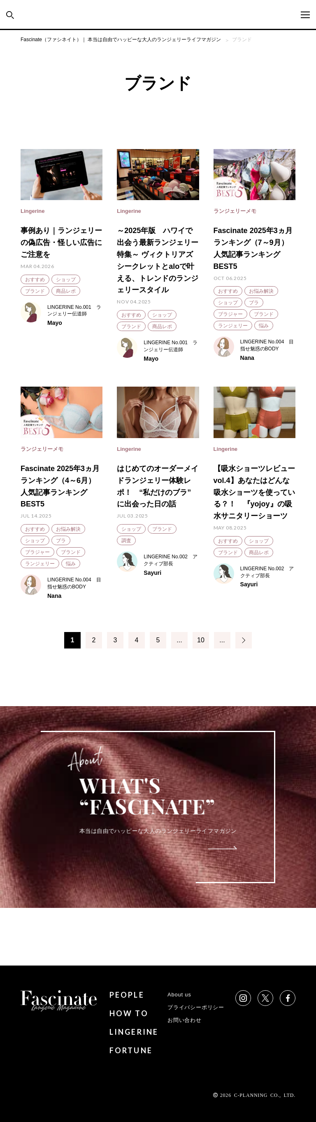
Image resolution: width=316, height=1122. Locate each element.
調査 (126, 541)
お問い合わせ (184, 1020)
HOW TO (129, 1013)
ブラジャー (230, 314)
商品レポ (66, 291)
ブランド (35, 291)
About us (179, 994)
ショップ (66, 279)
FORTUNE (131, 1050)
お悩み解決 (261, 291)
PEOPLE (126, 994)
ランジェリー (233, 326)
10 (200, 640)
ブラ (254, 303)
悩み (264, 326)
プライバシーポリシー (195, 1007)
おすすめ (35, 279)
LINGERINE (134, 1031)
